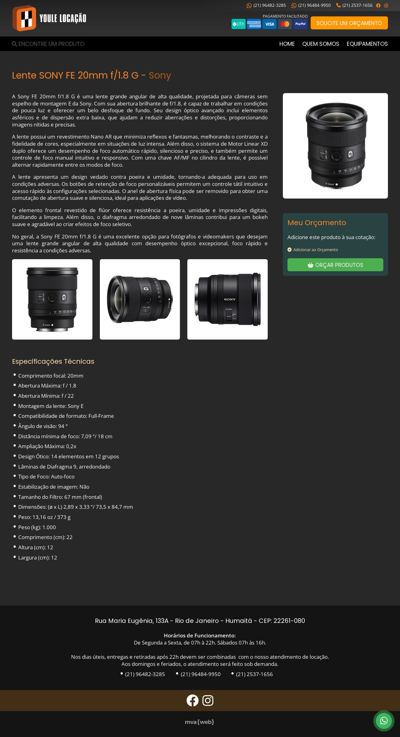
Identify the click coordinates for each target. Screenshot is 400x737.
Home (287, 44)
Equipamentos (367, 44)
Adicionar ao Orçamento (312, 249)
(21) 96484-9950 (311, 5)
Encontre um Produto (51, 43)
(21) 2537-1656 (354, 5)
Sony (160, 75)
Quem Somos (320, 44)
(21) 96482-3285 (266, 5)
